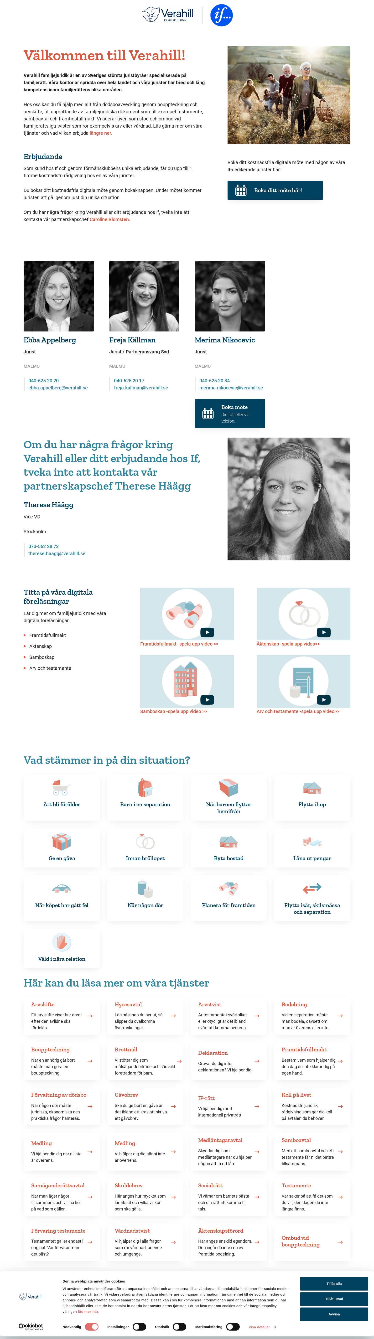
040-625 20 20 (43, 380)
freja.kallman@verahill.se (141, 388)
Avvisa (334, 1317)
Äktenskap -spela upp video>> (288, 644)
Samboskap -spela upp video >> (173, 711)
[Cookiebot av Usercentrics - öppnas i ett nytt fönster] (31, 1329)
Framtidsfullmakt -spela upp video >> (179, 644)
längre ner (100, 133)
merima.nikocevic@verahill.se (231, 388)
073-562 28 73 (43, 546)
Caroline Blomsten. (110, 219)
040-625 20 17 (129, 380)
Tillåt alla (334, 1286)
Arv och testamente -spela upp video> (297, 711)
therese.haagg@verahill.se (56, 553)
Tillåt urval (334, 1301)
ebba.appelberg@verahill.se (58, 388)
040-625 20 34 (214, 380)
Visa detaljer (259, 1330)
